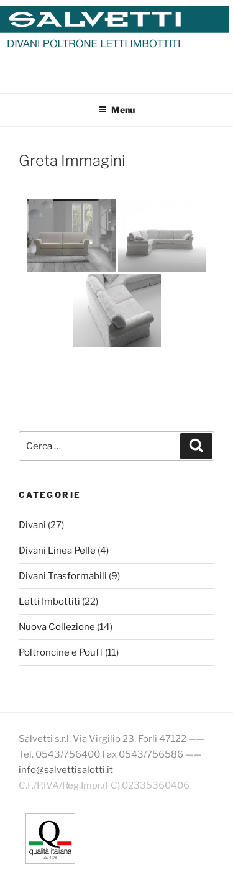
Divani (32, 525)
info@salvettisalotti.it (66, 770)
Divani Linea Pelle (57, 550)
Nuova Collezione (57, 627)
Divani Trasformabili (63, 576)
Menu (116, 109)
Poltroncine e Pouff (61, 652)
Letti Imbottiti (49, 601)
